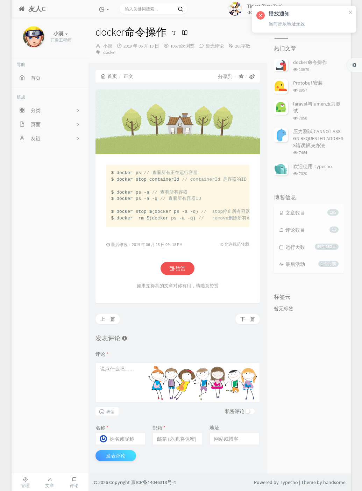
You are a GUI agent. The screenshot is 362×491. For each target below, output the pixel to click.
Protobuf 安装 (308, 83)
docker (109, 52)
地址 (214, 428)
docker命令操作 (310, 62)
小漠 (107, 46)
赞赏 (177, 268)
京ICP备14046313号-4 (153, 482)
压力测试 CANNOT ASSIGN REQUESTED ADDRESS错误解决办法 (318, 138)
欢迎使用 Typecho (312, 166)
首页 (109, 76)
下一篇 (247, 319)
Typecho (289, 482)
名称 (101, 428)
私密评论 (234, 411)
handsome (334, 482)
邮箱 (158, 428)
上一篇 (107, 319)
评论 (101, 354)
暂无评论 (215, 46)
